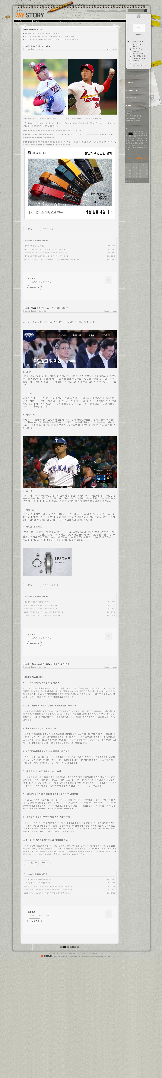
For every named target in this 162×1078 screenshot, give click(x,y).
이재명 (145, 145)
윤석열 (131, 134)
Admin (97, 21)
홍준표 (136, 136)
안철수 (145, 138)
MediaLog (23, 21)
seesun (30, 15)
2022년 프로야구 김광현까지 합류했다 (46, 34)
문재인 (141, 143)
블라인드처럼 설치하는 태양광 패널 (36, 879)
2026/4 (137, 158)
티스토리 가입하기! (60, 957)
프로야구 (142, 136)
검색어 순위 (130, 140)
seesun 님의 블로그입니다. (39, 281)
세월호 (138, 131)
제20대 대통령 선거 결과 (32, 246)
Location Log (73, 954)
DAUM (91, 957)
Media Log (61, 954)
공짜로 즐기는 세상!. (133, 120)
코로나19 (133, 138)
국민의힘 (138, 140)
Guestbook (79, 21)
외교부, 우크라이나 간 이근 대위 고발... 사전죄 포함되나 (43, 249)
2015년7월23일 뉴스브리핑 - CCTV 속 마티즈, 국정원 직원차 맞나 (55, 39)
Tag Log (51, 954)
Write (116, 21)
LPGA (133, 131)
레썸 (142, 131)
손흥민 (135, 143)
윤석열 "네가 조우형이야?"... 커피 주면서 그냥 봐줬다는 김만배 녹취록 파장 (50, 259)
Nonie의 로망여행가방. (134, 116)
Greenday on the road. (134, 118)
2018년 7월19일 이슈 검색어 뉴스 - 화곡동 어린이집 (42, 612)
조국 (143, 140)
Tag (42, 21)
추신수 (134, 147)
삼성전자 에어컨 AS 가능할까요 (35, 602)
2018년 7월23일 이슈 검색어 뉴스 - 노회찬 (39, 605)
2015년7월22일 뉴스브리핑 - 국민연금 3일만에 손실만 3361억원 (46, 886)
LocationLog (60, 21)
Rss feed (131, 181)
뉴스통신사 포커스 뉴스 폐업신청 (35, 883)
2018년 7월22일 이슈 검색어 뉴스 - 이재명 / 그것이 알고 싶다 (54, 36)
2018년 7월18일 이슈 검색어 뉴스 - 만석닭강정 (40, 615)
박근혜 (128, 147)
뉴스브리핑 (27, 49)
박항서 (131, 136)
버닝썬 (139, 145)
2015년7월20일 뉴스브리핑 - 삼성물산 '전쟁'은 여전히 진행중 (45, 893)
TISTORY (107, 957)
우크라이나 (132, 145)
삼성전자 (141, 134)
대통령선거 (141, 147)
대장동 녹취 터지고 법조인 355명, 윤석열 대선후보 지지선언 (45, 256)
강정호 (128, 131)
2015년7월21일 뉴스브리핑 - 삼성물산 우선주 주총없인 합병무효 (46, 890)
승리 (135, 134)
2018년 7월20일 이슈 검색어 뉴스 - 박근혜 (39, 609)
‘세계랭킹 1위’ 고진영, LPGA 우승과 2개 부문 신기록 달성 (44, 253)
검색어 (139, 138)
